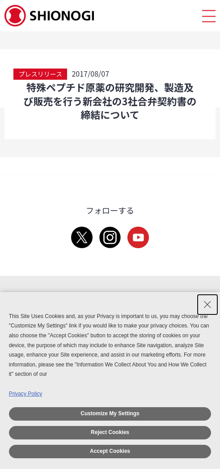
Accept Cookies (110, 451)
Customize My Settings (109, 413)
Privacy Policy (25, 394)
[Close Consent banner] (207, 304)
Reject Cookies (110, 432)
